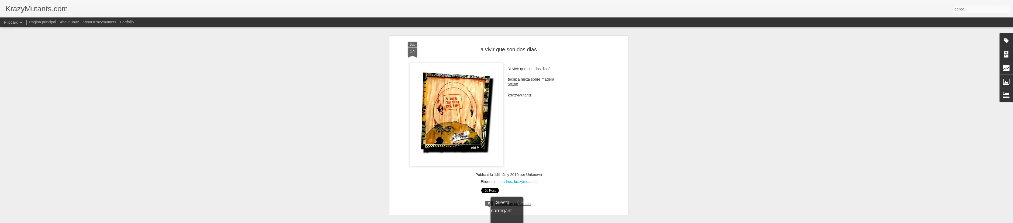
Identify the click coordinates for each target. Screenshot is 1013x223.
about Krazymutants (99, 22)
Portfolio (127, 22)
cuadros (505, 168)
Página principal (42, 22)
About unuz (69, 22)
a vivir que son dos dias (508, 35)
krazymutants (525, 168)
